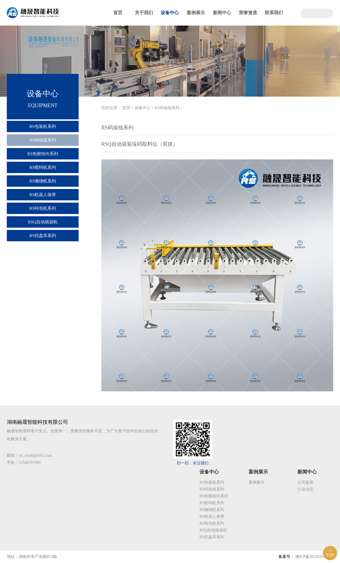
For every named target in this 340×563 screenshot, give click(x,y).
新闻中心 (222, 12)
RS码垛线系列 (43, 140)
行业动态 (305, 489)
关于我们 (144, 12)
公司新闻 (305, 482)
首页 (117, 12)
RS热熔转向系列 (42, 153)
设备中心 (170, 12)
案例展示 (196, 12)
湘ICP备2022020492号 (313, 556)
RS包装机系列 (43, 126)
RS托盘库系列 (43, 235)
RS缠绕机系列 (43, 181)
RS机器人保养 (43, 194)
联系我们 (274, 12)
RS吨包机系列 (43, 208)
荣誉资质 (248, 12)
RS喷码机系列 (43, 167)
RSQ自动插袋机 (42, 222)
